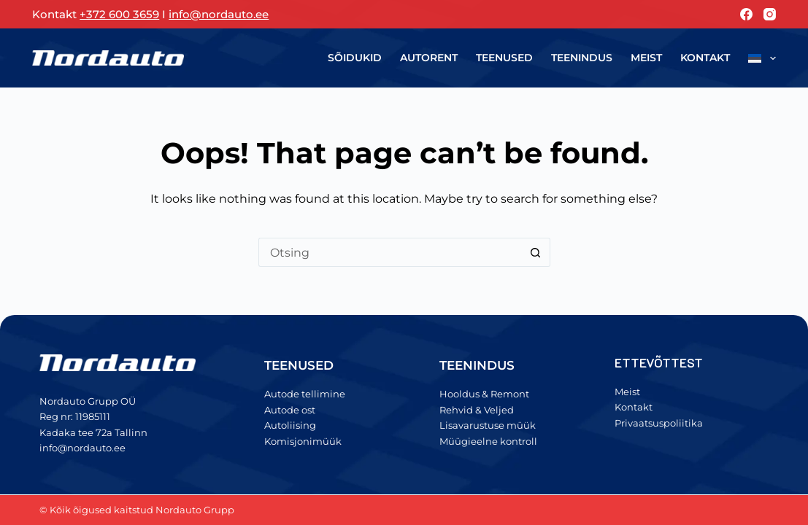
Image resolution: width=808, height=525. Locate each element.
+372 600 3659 (119, 14)
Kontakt (705, 57)
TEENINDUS (477, 365)
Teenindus (581, 57)
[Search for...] (389, 252)
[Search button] (535, 252)
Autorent (429, 57)
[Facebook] (746, 14)
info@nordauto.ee (219, 14)
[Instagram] (769, 14)
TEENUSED (299, 365)
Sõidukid (355, 57)
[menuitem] (757, 58)
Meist (646, 57)
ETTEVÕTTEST (659, 362)
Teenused (504, 57)
